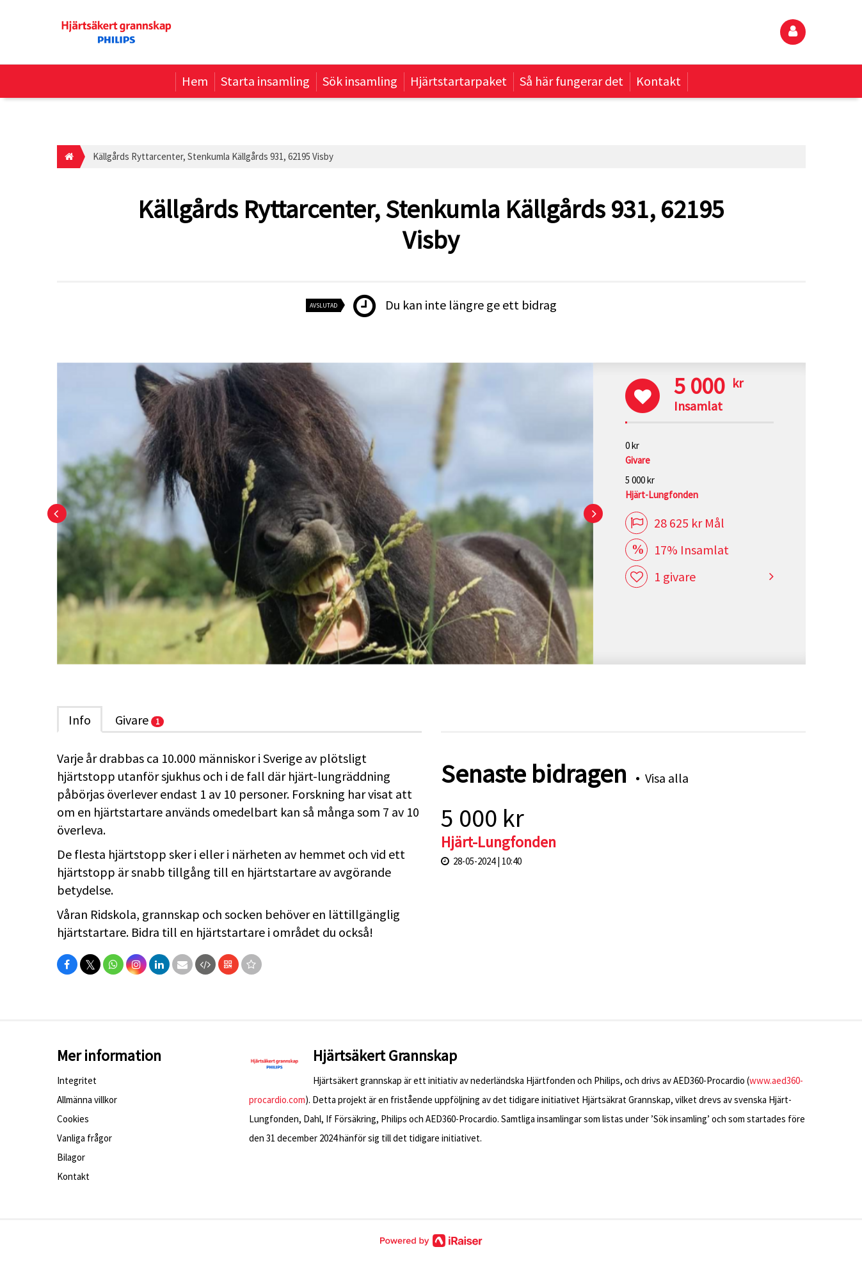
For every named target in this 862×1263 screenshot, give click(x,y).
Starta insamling (265, 81)
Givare (139, 720)
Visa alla (667, 778)
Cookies (73, 1119)
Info (79, 720)
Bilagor (71, 1157)
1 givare (675, 577)
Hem (195, 81)
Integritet (77, 1080)
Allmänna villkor (87, 1100)
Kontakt (658, 81)
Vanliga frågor (84, 1138)
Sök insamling (360, 81)
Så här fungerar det (571, 81)
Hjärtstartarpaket (458, 81)
